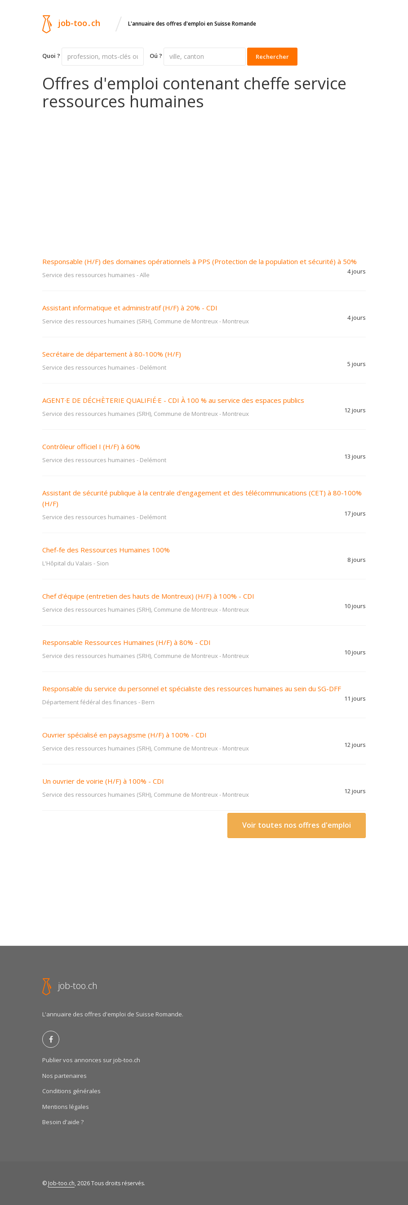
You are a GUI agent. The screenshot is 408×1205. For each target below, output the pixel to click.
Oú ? (156, 56)
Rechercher (272, 57)
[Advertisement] (204, 177)
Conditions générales (71, 1091)
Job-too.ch (61, 1183)
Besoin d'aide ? (63, 1122)
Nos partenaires (64, 1076)
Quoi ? (51, 56)
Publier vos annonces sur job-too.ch (91, 1060)
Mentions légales (65, 1107)
